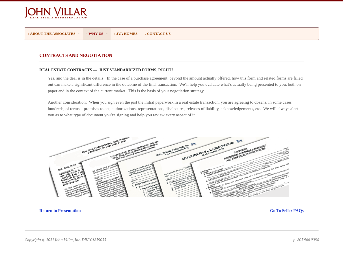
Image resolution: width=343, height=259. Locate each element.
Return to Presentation (60, 210)
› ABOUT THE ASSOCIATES (51, 33)
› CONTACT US (158, 33)
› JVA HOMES (125, 33)
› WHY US (95, 33)
